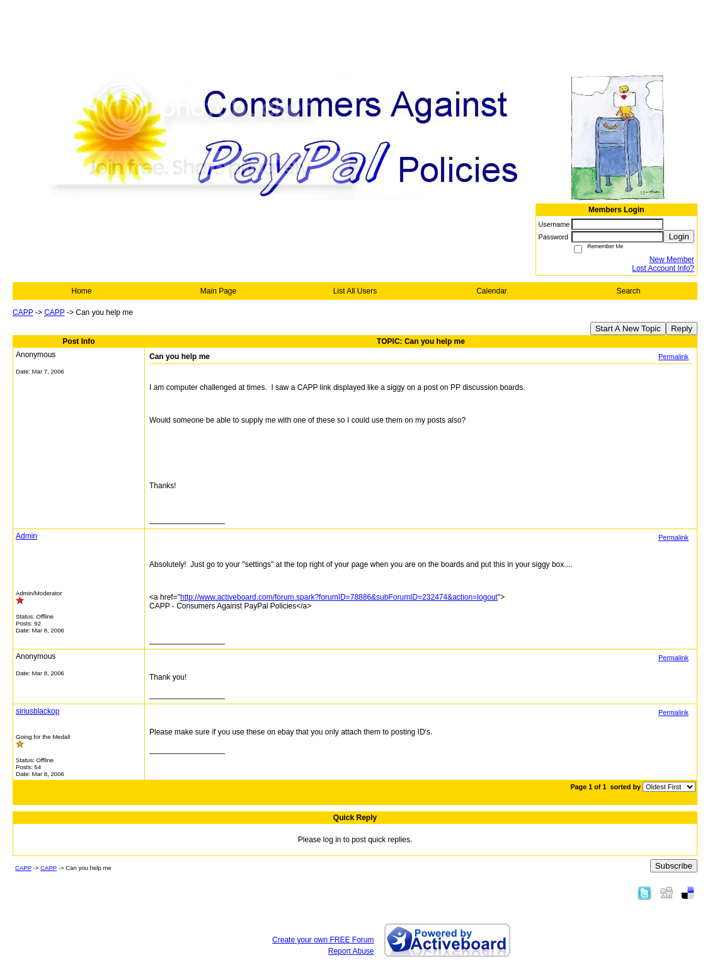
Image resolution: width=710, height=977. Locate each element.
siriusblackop (37, 711)
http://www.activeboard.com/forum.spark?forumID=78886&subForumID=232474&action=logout (339, 597)
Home (81, 291)
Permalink (673, 356)
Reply (681, 328)
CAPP (23, 312)
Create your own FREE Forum (323, 939)
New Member (672, 259)
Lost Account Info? (663, 268)
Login (678, 236)
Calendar (491, 291)
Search (628, 291)
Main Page (218, 291)
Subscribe (673, 866)
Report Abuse (351, 951)
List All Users (355, 291)
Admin (26, 536)
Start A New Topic (628, 328)
